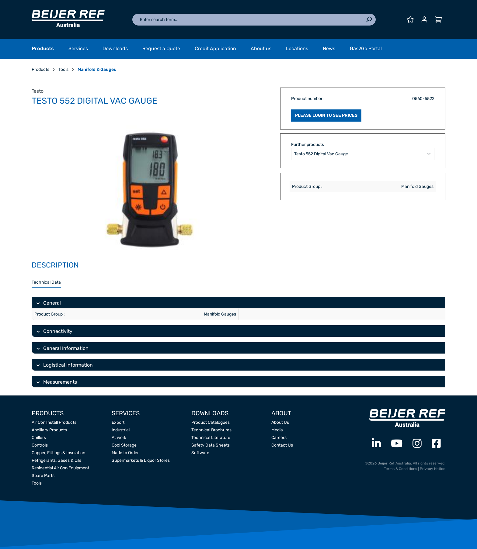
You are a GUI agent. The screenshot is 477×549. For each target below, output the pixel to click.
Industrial (121, 430)
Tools (37, 483)
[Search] (369, 20)
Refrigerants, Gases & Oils (56, 460)
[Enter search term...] (247, 20)
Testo (38, 91)
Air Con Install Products (54, 422)
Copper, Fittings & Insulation (58, 452)
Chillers (39, 437)
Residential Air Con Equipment (60, 468)
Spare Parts (43, 475)
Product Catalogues (210, 422)
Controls (40, 445)
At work (119, 437)
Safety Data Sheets (210, 445)
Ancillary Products (49, 430)
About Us (280, 422)
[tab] (46, 283)
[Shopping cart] (438, 20)
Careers (279, 437)
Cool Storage (124, 445)
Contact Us (282, 445)
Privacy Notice (432, 469)
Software (200, 452)
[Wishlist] (410, 20)
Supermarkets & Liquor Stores (141, 460)
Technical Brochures (211, 430)
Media (277, 430)
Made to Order (125, 452)
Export (118, 422)
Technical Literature (210, 437)
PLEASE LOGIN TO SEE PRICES (326, 115)
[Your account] (424, 20)
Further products (307, 144)
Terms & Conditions (400, 469)
